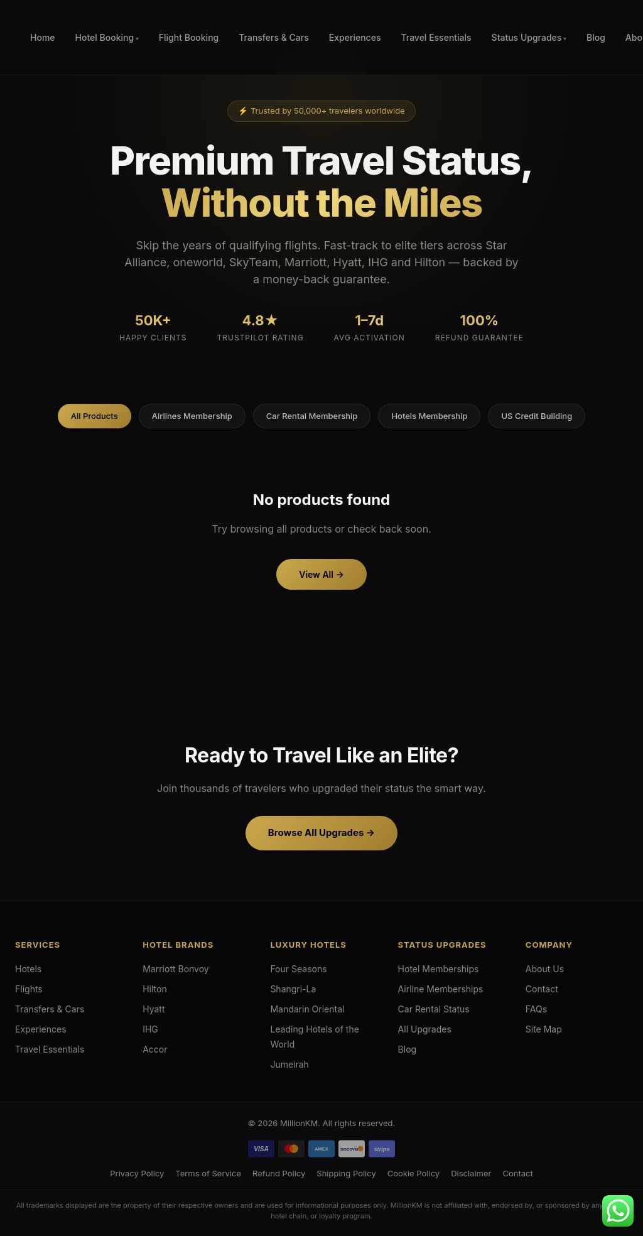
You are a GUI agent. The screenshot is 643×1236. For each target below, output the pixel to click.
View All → (321, 574)
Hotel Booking (104, 37)
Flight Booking (189, 37)
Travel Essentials (436, 37)
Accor (155, 1049)
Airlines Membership (192, 416)
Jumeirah (289, 1064)
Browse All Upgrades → (321, 832)
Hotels (28, 968)
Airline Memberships (441, 989)
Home (42, 37)
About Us (545, 968)
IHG (150, 1029)
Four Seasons (298, 968)
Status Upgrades (527, 37)
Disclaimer (471, 1173)
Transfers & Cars (274, 37)
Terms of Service (208, 1173)
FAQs (536, 1009)
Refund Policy (278, 1173)
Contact (542, 989)
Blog (595, 37)
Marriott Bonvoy (176, 968)
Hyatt (154, 1009)
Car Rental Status (434, 1009)
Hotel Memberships (438, 968)
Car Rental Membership (312, 416)
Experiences (355, 37)
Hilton (155, 989)
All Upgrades (424, 1029)
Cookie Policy (413, 1173)
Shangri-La (293, 989)
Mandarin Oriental (307, 1009)
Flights (29, 989)
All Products (94, 416)
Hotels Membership (429, 416)
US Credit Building (536, 416)
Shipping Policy (346, 1173)
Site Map (544, 1029)
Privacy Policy (137, 1173)
